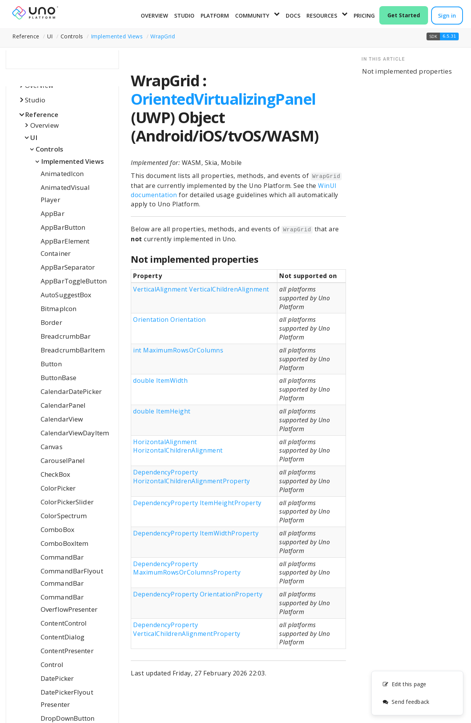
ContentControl (64, 623)
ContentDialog (62, 636)
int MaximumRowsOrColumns (178, 350)
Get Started (403, 15)
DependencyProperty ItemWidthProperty (196, 533)
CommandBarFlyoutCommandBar (72, 577)
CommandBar (62, 557)
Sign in (447, 15)
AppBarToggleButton (74, 281)
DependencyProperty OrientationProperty (197, 594)
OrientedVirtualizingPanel (223, 98)
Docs (293, 15)
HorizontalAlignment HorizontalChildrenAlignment (178, 446)
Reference (41, 114)
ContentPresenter (67, 650)
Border (51, 322)
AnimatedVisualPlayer (65, 193)
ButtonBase (58, 377)
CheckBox (55, 474)
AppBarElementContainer (65, 247)
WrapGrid (162, 36)
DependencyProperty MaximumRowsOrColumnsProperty (186, 568)
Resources (321, 15)
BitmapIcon (58, 308)
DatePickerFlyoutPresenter (67, 698)
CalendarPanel (63, 405)
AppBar (52, 213)
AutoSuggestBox (66, 294)
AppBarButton (63, 227)
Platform (215, 15)
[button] (443, 36)
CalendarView (62, 419)
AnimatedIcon (62, 173)
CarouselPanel (63, 460)
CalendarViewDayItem (75, 432)
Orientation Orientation (169, 319)
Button (51, 363)
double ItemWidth (160, 380)
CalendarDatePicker (71, 391)
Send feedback (405, 701)
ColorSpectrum (64, 515)
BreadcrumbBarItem (73, 350)
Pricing (364, 15)
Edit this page (404, 684)
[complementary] (417, 693)
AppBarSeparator (68, 267)
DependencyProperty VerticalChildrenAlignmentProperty (186, 629)
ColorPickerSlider (67, 501)
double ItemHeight (162, 411)
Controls (49, 149)
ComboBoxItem (64, 543)
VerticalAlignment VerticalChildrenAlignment (201, 289)
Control (52, 664)
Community (252, 15)
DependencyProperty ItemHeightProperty (197, 503)
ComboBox (57, 529)
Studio (184, 15)
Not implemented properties (407, 71)
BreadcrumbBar (66, 336)
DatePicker (57, 678)
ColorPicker (58, 488)
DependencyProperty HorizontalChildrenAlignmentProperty (191, 476)
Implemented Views (117, 36)
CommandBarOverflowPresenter (69, 603)
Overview (154, 15)
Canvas (52, 446)
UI (34, 137)
